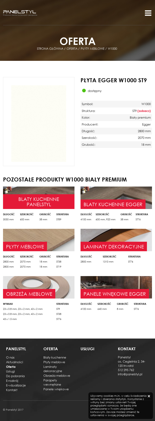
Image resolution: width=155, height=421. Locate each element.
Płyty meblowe (54, 362)
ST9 (58, 309)
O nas (10, 357)
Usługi (10, 371)
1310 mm (108, 261)
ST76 (138, 219)
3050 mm (8, 219)
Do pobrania (15, 376)
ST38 (58, 261)
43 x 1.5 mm (10, 319)
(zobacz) (144, 111)
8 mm (120, 309)
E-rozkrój (12, 381)
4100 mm (86, 219)
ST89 (58, 219)
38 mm (43, 219)
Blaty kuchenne (54, 357)
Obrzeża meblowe (56, 376)
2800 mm (8, 261)
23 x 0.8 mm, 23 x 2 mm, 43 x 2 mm (23, 309)
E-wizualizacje (16, 385)
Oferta (11, 366)
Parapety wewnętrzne (52, 382)
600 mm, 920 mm (105, 219)
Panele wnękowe (56, 389)
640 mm (102, 309)
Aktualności (14, 362)
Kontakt (11, 390)
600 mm (24, 219)
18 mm (43, 261)
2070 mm (25, 261)
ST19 (58, 266)
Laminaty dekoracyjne (52, 369)
